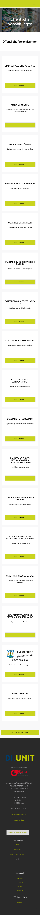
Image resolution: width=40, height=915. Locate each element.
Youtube (20, 882)
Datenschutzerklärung (17, 854)
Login (17, 859)
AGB (17, 845)
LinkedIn (20, 878)
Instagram (20, 886)
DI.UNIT (20, 902)
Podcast (20, 891)
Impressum (17, 849)
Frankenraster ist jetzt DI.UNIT (18, 832)
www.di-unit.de (19, 820)
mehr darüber (20, 85)
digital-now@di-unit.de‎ (19, 814)
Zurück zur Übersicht (20, 732)
